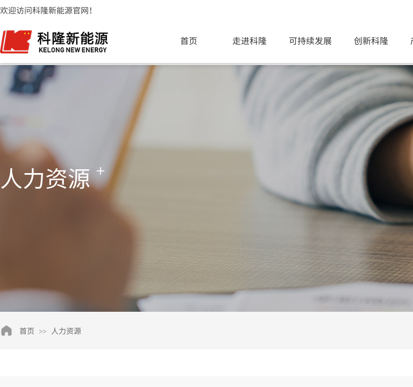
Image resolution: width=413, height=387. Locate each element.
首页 (188, 40)
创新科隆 (371, 40)
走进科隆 (249, 40)
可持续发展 (310, 40)
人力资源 (66, 330)
